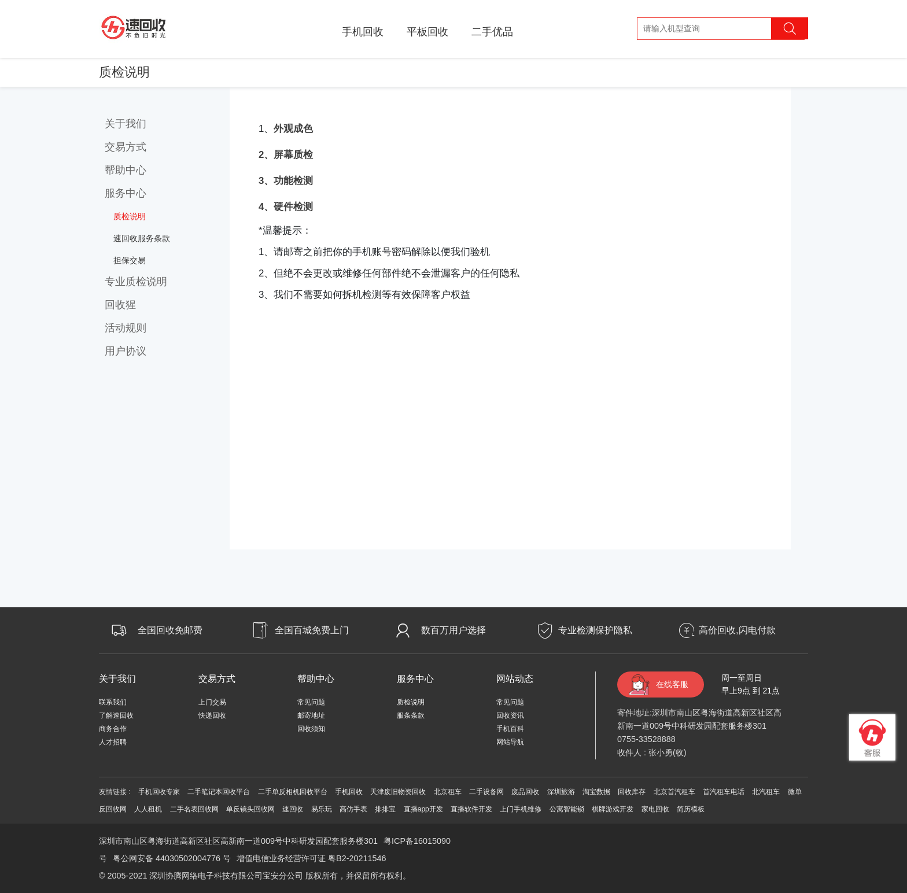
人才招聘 (113, 742)
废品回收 (525, 792)
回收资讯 (510, 715)
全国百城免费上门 (312, 630)
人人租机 (148, 809)
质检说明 (129, 216)
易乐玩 (321, 809)
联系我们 (113, 702)
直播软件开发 (471, 809)
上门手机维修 (520, 809)
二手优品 (492, 32)
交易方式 (125, 147)
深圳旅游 (561, 792)
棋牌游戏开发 (612, 809)
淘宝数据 (596, 792)
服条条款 (411, 715)
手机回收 (363, 32)
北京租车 (448, 792)
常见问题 (311, 702)
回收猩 (120, 305)
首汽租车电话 (723, 792)
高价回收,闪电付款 (737, 630)
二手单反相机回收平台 (292, 792)
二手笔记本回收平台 (218, 792)
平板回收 (427, 32)
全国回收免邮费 (170, 630)
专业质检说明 (136, 281)
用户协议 (125, 351)
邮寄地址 (311, 715)
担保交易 (129, 260)
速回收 (292, 809)
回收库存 (632, 792)
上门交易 (212, 702)
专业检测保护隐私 (595, 630)
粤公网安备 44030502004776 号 (172, 858)
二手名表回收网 (194, 809)
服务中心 (125, 193)
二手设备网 (486, 792)
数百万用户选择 (453, 630)
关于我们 (125, 124)
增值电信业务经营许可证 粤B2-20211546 (311, 858)
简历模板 (691, 809)
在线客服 (672, 684)
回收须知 (311, 729)
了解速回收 (116, 715)
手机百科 (510, 729)
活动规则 (125, 328)
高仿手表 (353, 809)
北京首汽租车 (674, 792)
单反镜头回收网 (250, 809)
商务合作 (113, 729)
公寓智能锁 (567, 809)
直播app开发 (423, 809)
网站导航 (510, 742)
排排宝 (385, 809)
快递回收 (212, 715)
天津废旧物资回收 (398, 792)
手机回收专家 (159, 792)
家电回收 (655, 809)
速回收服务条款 (141, 238)
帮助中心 (125, 170)
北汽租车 (766, 792)
